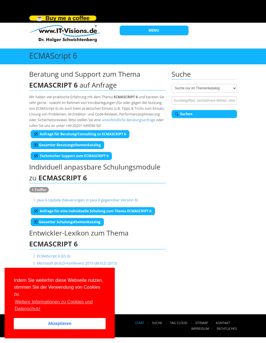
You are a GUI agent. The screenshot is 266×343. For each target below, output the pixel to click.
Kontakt (223, 323)
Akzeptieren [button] (59, 323)
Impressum (200, 328)
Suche (157, 323)
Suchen (184, 113)
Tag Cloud (178, 323)
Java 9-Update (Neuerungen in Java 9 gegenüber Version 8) (87, 200)
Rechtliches (227, 328)
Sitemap (201, 323)
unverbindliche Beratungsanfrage (128, 119)
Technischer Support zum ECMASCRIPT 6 (71, 155)
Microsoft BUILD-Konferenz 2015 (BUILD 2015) (77, 263)
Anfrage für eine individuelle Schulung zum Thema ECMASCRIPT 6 (93, 211)
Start (139, 323)
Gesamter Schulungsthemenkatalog (67, 221)
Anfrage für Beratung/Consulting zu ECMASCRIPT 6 (80, 134)
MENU (154, 30)
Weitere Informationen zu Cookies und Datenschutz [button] (54, 305)
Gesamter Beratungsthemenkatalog (67, 144)
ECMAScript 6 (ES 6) (53, 256)
